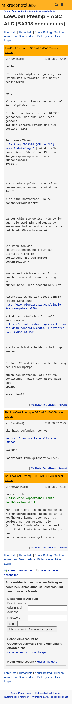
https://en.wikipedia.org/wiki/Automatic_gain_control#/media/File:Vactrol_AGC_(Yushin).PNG (36, 328)
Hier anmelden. (47, 661)
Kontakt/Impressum (21, 693)
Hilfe (58, 36)
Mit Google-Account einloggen (27, 652)
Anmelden (10, 36)
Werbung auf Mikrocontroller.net (50, 696)
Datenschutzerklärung (47, 693)
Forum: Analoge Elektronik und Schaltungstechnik (29, 11)
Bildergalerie (45, 36)
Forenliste (10, 32)
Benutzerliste (27, 36)
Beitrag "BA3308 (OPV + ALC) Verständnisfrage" (31, 146)
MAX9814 (11, 450)
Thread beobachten (18, 570)
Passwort (13, 617)
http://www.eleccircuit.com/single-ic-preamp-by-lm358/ (34, 307)
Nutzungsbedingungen (16, 696)
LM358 (16, 367)
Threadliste (25, 32)
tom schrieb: (16, 494)
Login (7, 40)
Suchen (59, 32)
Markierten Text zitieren (43, 404)
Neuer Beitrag (43, 32)
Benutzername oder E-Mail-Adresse (17, 608)
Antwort (63, 404)
